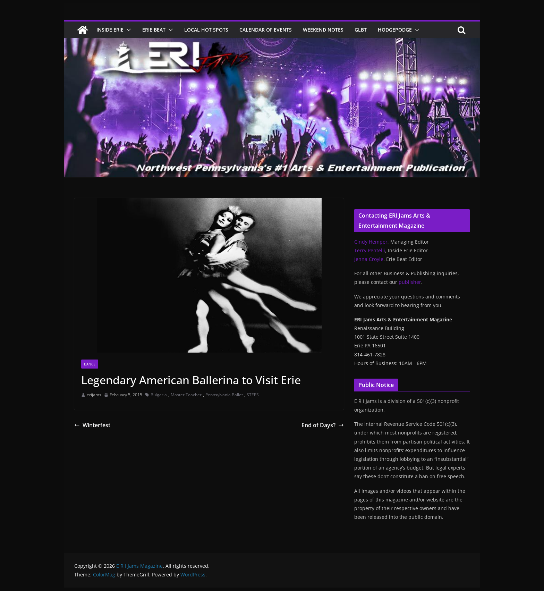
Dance (89, 364)
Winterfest (92, 425)
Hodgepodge (395, 29)
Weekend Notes (323, 29)
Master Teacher (186, 395)
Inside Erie (110, 29)
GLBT (361, 29)
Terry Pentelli (369, 250)
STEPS (253, 395)
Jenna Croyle (368, 259)
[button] (127, 30)
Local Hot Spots (206, 29)
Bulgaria (159, 395)
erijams (94, 395)
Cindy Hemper (371, 241)
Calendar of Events (265, 29)
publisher (410, 282)
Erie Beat (153, 29)
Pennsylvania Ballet (224, 395)
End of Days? (322, 425)
